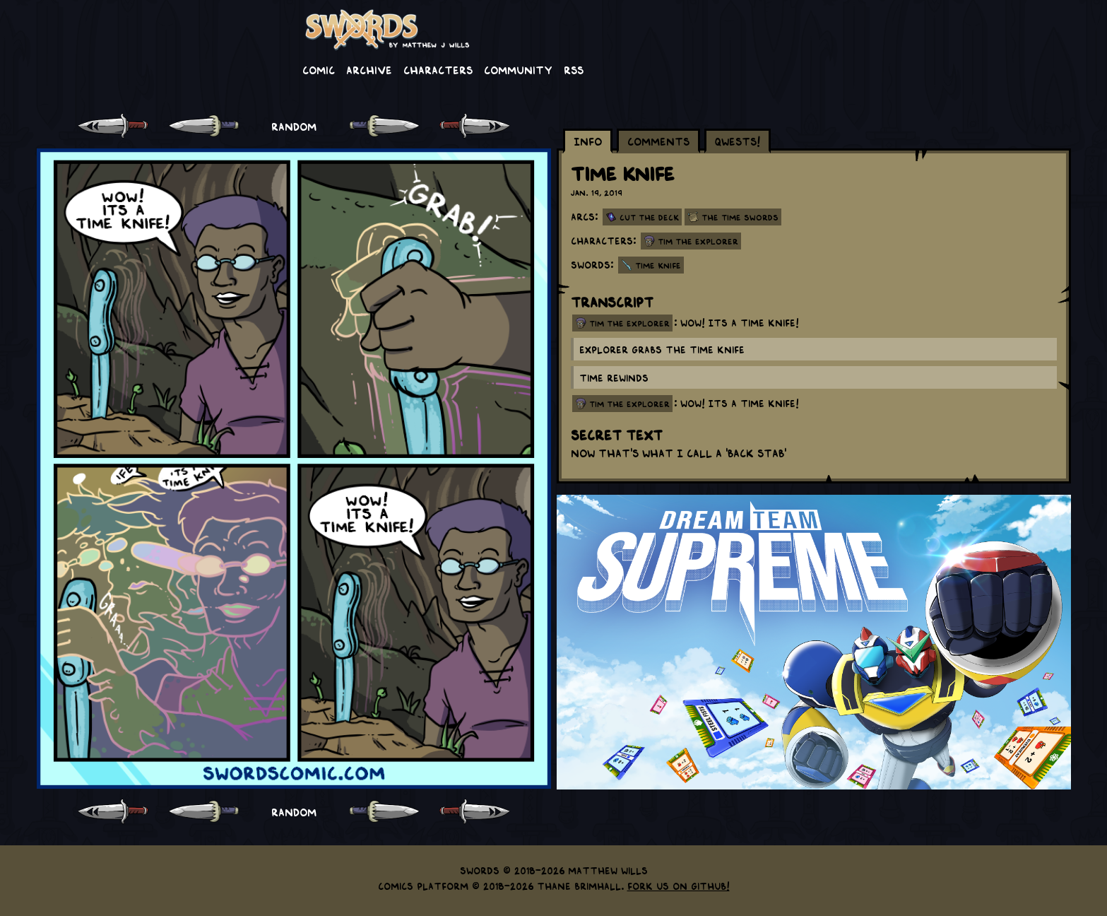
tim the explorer (629, 323)
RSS (574, 69)
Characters (438, 69)
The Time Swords (740, 217)
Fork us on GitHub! (678, 886)
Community (518, 69)
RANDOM (293, 125)
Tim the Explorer (698, 241)
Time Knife (658, 265)
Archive (369, 69)
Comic (318, 69)
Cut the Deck (649, 217)
